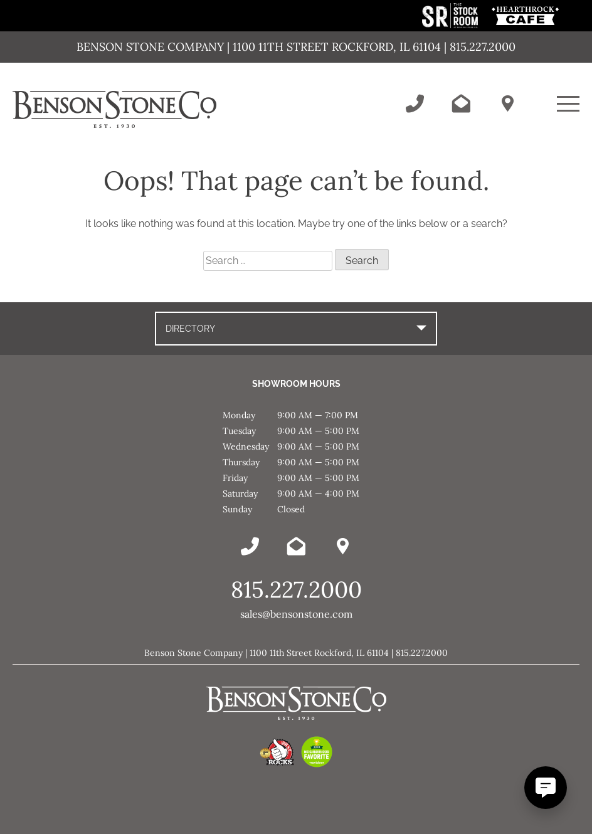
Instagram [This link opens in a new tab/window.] (579, 219)
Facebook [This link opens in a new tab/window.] (579, 169)
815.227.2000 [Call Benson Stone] (296, 589)
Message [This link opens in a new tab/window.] (579, 244)
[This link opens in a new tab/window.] (451, 25)
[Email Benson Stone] (461, 103)
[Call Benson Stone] (414, 103)
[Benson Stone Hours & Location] (507, 103)
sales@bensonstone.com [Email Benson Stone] (296, 614)
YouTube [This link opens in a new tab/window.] (579, 194)
